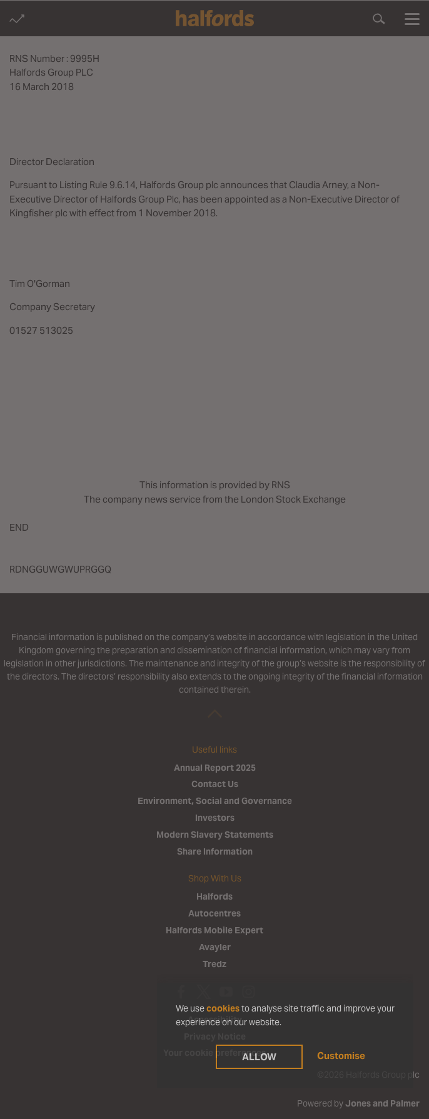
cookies (223, 1008)
